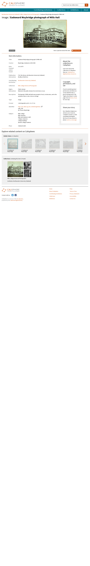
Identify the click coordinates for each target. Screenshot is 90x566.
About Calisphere (53, 191)
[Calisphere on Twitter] (13, 195)
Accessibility (73, 196)
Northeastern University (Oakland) (11, 14)
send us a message (72, 120)
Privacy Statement (74, 193)
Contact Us (72, 198)
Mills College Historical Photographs (30, 14)
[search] (86, 5)
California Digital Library (16, 200)
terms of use (73, 98)
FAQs (71, 189)
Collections (61, 10)
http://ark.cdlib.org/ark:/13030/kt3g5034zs (29, 107)
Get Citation (12, 50)
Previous (4, 143)
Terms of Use (73, 191)
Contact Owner (76, 50)
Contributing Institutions (43, 10)
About (86, 10)
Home (50, 189)
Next (85, 143)
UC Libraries (20, 199)
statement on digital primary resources (69, 73)
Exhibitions (75, 10)
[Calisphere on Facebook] (16, 195)
